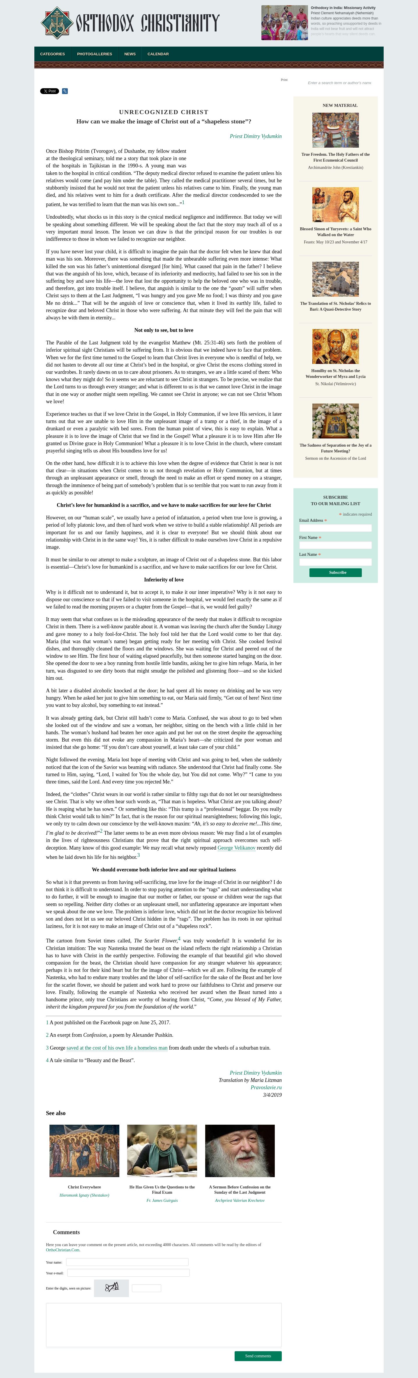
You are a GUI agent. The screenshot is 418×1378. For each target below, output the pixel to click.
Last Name (310, 554)
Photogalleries (94, 54)
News (130, 54)
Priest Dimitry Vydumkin (256, 136)
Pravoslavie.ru (266, 1087)
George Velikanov (237, 848)
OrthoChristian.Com (62, 1250)
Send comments (258, 1356)
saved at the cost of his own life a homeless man (117, 1048)
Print (284, 80)
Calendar (158, 54)
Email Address (313, 520)
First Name (310, 537)
